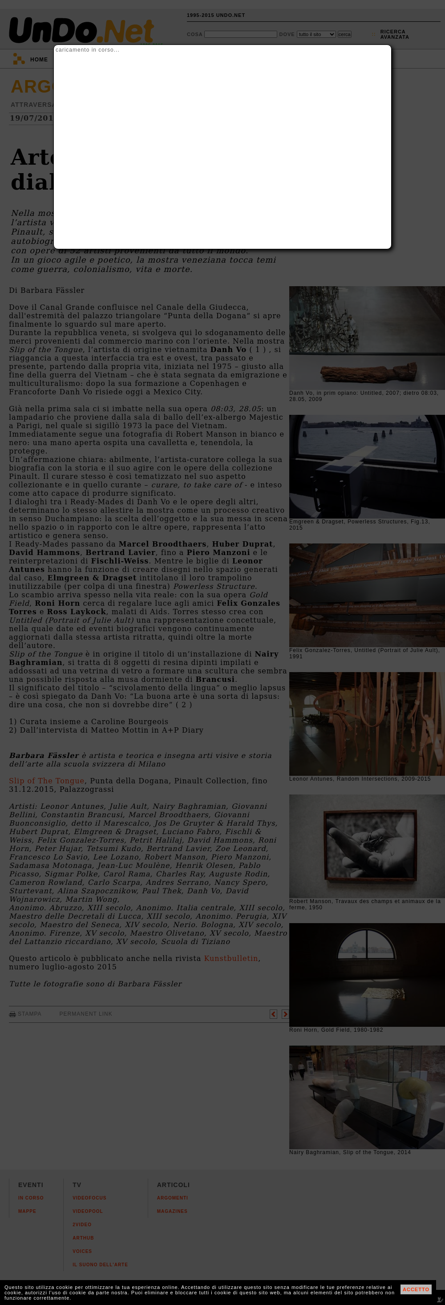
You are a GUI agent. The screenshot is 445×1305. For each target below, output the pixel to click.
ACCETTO (416, 1289)
